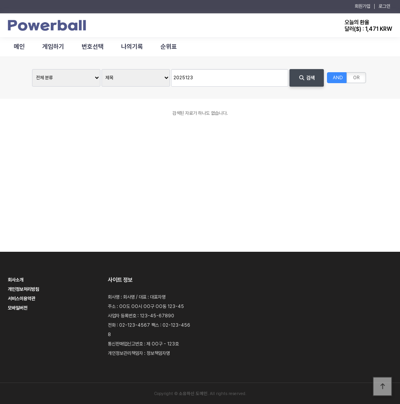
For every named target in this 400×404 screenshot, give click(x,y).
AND (338, 77)
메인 (19, 46)
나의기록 (132, 46)
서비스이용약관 (21, 298)
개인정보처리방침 (23, 289)
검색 (306, 78)
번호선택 (93, 46)
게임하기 (53, 46)
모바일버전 (17, 308)
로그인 (384, 6)
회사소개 (15, 280)
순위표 (169, 46)
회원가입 (362, 6)
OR (356, 77)
